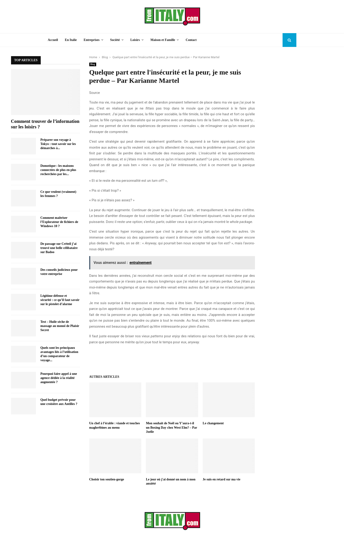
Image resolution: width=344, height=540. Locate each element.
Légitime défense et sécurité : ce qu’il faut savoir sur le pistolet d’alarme (60, 300)
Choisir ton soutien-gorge (106, 479)
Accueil (53, 40)
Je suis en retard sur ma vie (221, 479)
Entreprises (92, 40)
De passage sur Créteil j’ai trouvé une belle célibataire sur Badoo (59, 248)
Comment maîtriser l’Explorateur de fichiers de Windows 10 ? (59, 222)
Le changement (213, 423)
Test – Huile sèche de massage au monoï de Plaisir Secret (59, 326)
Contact (191, 40)
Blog (92, 64)
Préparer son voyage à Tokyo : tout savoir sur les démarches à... (58, 144)
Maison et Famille (162, 40)
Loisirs (135, 40)
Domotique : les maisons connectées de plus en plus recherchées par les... (58, 170)
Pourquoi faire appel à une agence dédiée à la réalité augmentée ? (58, 378)
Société (115, 40)
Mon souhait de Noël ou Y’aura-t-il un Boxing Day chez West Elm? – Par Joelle (171, 427)
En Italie (71, 40)
